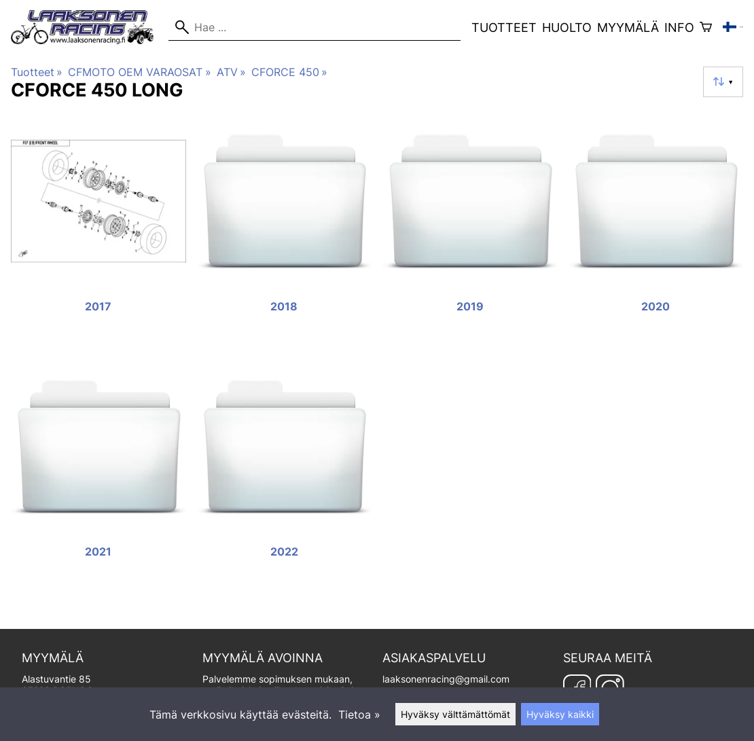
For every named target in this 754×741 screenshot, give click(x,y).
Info (679, 27)
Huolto (567, 27)
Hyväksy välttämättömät (455, 714)
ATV (231, 72)
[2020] (656, 230)
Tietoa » (359, 714)
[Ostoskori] (706, 27)
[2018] (284, 230)
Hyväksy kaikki (560, 714)
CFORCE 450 (289, 72)
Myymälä (628, 27)
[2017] (98, 230)
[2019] (470, 230)
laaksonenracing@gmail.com (445, 679)
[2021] (98, 476)
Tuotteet (504, 27)
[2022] (284, 476)
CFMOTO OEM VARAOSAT (139, 72)
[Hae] (314, 27)
